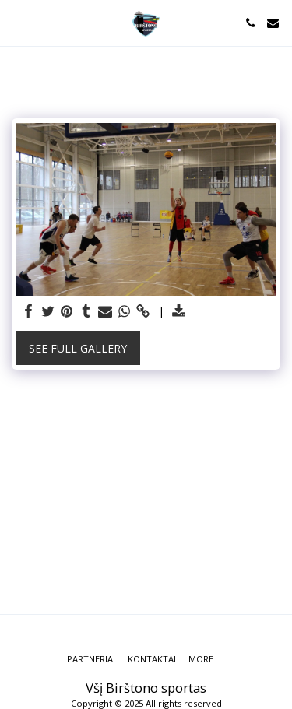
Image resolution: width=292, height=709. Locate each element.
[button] (17, 22)
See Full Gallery (78, 348)
